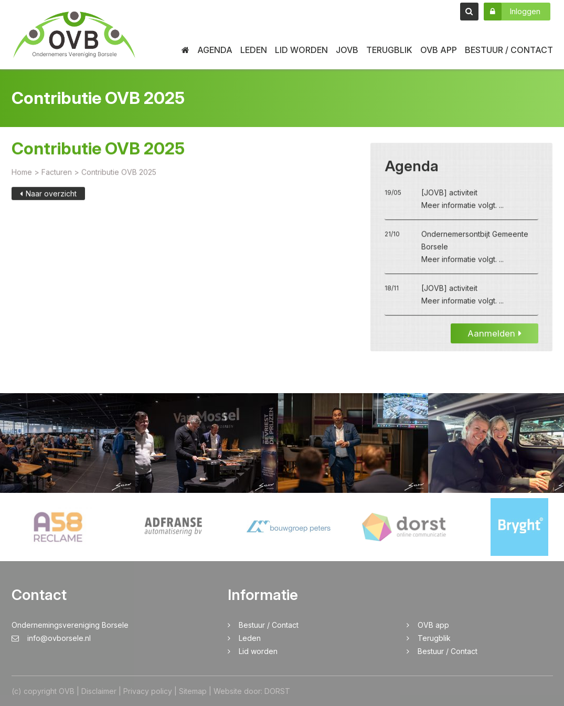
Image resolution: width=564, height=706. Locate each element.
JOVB (347, 50)
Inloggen (512, 11)
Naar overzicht (48, 195)
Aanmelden (494, 335)
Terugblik (389, 50)
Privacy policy (147, 691)
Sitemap (193, 691)
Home (22, 173)
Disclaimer (98, 691)
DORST (277, 691)
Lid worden (301, 50)
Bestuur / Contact (509, 50)
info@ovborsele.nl (51, 638)
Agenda (214, 50)
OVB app (438, 50)
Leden (253, 50)
